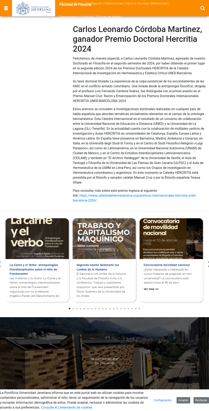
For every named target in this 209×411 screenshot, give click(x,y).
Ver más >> (151, 289)
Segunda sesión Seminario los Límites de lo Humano (98, 267)
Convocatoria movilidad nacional (167, 265)
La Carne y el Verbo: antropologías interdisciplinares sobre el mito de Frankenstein (34, 269)
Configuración (163, 400)
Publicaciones (114, 3)
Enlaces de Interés (109, 16)
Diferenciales (159, 3)
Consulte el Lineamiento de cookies (66, 407)
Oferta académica (71, 3)
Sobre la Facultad (137, 3)
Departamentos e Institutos (76, 16)
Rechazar (201, 400)
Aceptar (183, 400)
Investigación (93, 3)
